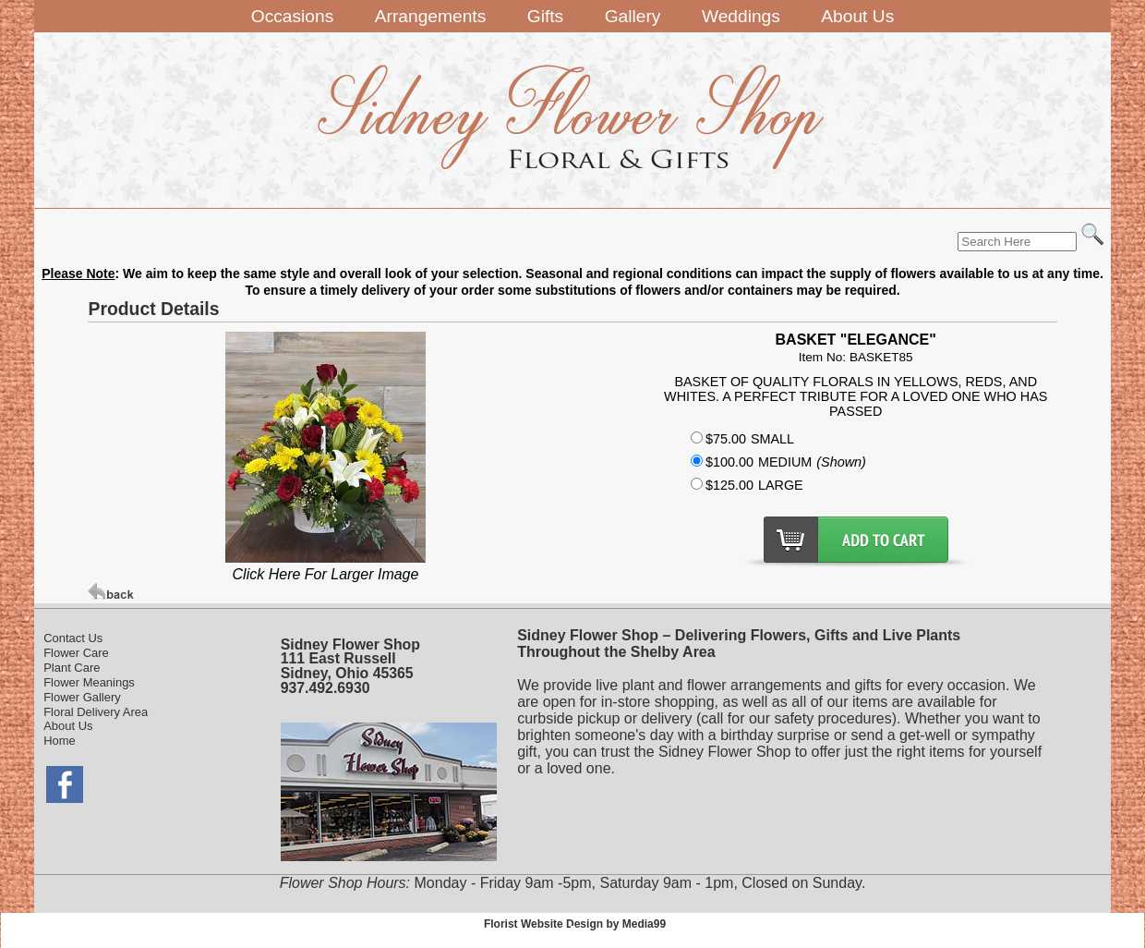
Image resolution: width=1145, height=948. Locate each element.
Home (59, 740)
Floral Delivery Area (95, 712)
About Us (67, 726)
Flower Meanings (89, 682)
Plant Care (71, 668)
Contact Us (72, 638)
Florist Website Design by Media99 (575, 924)
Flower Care (76, 653)
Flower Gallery (82, 697)
